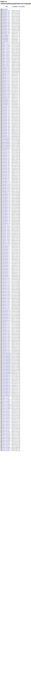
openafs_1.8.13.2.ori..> (6, 445)
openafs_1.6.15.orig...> (6, 409)
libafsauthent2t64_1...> (6, 35)
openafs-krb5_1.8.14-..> (6, 350)
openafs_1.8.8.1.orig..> (6, 431)
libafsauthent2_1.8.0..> (6, 22)
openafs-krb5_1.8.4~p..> (6, 338)
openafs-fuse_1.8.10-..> (6, 301)
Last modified (14, 6)
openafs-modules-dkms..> (6, 353)
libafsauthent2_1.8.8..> (6, 32)
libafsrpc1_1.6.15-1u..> (6, 48)
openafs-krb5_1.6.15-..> (6, 327)
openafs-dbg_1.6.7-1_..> (6, 181)
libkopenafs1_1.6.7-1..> (6, 74)
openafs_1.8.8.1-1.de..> (6, 428)
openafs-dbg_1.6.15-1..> (6, 187)
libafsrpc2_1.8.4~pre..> (6, 59)
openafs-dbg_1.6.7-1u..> (6, 184)
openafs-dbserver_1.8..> (6, 204)
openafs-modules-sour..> (6, 375)
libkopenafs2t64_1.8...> (6, 98)
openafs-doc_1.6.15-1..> (6, 227)
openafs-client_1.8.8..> (6, 171)
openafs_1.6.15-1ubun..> (6, 403)
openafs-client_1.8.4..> (6, 166)
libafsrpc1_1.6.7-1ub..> (6, 45)
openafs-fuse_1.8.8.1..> (6, 299)
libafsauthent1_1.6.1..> (6, 16)
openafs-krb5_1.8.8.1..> (6, 343)
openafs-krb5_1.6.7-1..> (6, 321)
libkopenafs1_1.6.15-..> (6, 81)
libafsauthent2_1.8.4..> (6, 27)
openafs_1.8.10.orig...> (6, 441)
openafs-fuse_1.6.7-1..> (6, 278)
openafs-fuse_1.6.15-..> (6, 283)
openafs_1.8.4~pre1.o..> (6, 427)
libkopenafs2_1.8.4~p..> (6, 91)
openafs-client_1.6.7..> (6, 149)
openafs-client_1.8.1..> (6, 172)
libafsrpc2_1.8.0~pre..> (6, 55)
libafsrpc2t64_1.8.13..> (6, 69)
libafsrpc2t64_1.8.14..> (6, 71)
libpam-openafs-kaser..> (6, 137)
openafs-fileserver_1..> (6, 246)
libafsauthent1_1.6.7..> (6, 10)
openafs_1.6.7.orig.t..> (6, 402)
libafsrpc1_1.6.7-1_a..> (6, 42)
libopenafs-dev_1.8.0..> (6, 117)
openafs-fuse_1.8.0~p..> (6, 289)
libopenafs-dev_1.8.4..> (6, 123)
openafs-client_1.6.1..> (6, 155)
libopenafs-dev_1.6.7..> (6, 106)
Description (22, 6)
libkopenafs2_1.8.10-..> (6, 97)
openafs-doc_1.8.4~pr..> (6, 233)
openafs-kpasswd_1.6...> (6, 309)
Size (19, 6)
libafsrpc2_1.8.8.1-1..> (6, 64)
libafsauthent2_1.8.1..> (6, 33)
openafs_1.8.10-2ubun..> (6, 438)
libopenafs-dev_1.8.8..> (6, 127)
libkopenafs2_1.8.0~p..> (6, 85)
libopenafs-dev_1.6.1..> (6, 111)
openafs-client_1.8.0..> (6, 162)
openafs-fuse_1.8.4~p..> (6, 295)
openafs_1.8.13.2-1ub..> (6, 444)
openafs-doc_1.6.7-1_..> (6, 224)
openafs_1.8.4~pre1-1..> (6, 418)
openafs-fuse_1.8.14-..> (6, 307)
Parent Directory (5, 9)
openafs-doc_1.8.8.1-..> (6, 237)
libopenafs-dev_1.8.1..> (6, 129)
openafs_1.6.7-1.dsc (5, 398)
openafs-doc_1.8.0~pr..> (6, 230)
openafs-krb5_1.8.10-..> (6, 344)
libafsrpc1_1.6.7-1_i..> (6, 43)
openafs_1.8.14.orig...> (6, 450)
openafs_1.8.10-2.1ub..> (6, 432)
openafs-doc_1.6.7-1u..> (6, 226)
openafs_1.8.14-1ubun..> (6, 447)
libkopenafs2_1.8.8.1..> (6, 95)
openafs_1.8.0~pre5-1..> (6, 411)
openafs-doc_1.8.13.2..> (6, 243)
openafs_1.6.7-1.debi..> (6, 396)
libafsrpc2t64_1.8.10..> (6, 68)
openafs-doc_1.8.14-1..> (6, 244)
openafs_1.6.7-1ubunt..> (6, 399)
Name (6, 6)
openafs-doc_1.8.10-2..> (6, 239)
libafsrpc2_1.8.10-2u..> (6, 65)
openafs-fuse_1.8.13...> (6, 305)
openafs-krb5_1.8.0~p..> (6, 333)
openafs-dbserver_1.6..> (6, 192)
